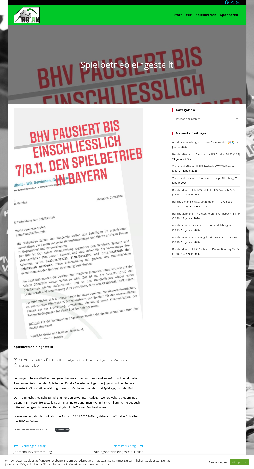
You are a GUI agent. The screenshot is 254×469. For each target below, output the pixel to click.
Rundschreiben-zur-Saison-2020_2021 (33, 429)
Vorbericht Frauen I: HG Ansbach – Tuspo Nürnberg (203, 178)
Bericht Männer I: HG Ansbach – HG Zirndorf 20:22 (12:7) (206, 154)
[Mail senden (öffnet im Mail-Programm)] (238, 2)
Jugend (104, 360)
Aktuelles (58, 360)
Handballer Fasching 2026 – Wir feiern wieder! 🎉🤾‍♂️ (203, 142)
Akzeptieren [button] (239, 462)
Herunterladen (62, 429)
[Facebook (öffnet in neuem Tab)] (228, 2)
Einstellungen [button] (218, 462)
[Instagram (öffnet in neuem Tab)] (233, 2)
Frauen (90, 360)
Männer (119, 360)
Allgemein (75, 360)
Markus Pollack (29, 365)
